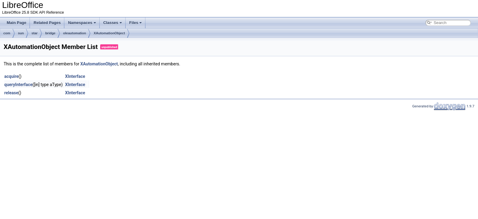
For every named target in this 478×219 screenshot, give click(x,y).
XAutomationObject (109, 33)
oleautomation (74, 33)
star (34, 33)
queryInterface (18, 84)
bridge (50, 33)
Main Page (16, 22)
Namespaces (82, 22)
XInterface (75, 76)
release (11, 92)
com (6, 33)
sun (21, 33)
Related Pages (47, 22)
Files (135, 22)
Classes (112, 22)
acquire (11, 76)
